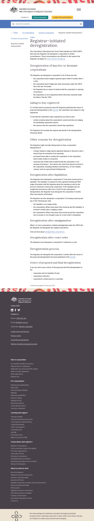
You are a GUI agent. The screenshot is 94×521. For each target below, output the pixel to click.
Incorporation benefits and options (22, 361)
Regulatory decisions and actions (22, 488)
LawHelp (13, 430)
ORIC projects (15, 485)
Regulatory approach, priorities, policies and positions (28, 480)
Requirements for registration (20, 364)
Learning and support (19, 410)
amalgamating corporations (53, 232)
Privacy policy (16, 333)
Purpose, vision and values (19, 475)
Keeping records (16, 398)
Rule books (14, 385)
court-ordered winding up (37, 59)
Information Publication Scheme (21, 496)
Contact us (25, 17)
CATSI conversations (18, 424)
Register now (15, 374)
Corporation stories (17, 451)
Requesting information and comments (24, 459)
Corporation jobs (16, 427)
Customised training (17, 422)
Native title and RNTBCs (18, 393)
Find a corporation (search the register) (23, 446)
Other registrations (17, 371)
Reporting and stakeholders (20, 382)
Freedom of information (19, 493)
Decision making (16, 395)
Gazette (53, 110)
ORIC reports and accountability (21, 490)
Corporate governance (18, 403)
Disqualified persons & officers (21, 456)
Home (15, 33)
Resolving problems (17, 401)
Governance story (17, 432)
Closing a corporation (46, 33)
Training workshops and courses (22, 417)
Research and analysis (18, 461)
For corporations (28, 33)
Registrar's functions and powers (22, 472)
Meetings (14, 390)
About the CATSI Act (17, 477)
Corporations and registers (21, 439)
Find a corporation (40, 17)
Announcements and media (20, 483)
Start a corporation (18, 357)
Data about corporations (19, 454)
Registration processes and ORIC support (24, 366)
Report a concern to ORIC (19, 435)
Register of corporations (19, 443)
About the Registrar (17, 470)
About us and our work (19, 466)
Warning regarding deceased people (24, 342)
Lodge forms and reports (62, 17)
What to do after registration (20, 369)
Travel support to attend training (21, 419)
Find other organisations (19, 448)
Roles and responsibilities (19, 388)
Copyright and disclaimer (20, 337)
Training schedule (16, 414)
